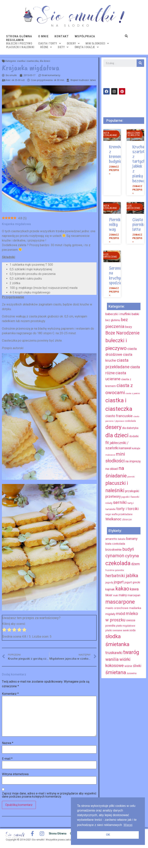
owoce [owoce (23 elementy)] (130, 620)
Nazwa (7, 743)
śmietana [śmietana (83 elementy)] (115, 672)
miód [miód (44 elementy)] (120, 613)
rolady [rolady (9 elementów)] (108, 503)
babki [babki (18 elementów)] (135, 314)
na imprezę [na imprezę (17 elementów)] (133, 461)
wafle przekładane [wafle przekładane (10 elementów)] (122, 514)
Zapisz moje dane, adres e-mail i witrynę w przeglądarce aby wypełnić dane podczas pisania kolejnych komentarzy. (49, 795)
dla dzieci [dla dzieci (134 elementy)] (117, 435)
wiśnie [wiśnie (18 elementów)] (128, 666)
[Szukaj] (140, 63)
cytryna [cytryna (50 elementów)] (132, 555)
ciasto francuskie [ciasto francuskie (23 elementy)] (119, 416)
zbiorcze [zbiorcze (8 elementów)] (127, 519)
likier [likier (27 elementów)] (108, 595)
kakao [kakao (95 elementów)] (122, 589)
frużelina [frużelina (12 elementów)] (109, 570)
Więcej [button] (128, 825)
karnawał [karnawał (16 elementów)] (125, 448)
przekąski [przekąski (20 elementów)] (132, 491)
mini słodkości (97, 43)
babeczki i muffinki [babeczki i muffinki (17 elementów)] (118, 314)
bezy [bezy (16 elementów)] (128, 327)
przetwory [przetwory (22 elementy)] (113, 496)
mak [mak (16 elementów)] (115, 595)
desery (73, 43)
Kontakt (62, 36)
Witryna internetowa (15, 774)
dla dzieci (45, 61)
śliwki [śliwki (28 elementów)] (137, 666)
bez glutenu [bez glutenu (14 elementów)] (112, 320)
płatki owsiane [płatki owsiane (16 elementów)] (113, 630)
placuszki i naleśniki (20, 47)
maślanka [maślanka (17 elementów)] (135, 608)
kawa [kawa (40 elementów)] (134, 589)
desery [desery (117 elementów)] (113, 427)
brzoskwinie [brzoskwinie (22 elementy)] (113, 549)
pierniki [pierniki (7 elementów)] (131, 476)
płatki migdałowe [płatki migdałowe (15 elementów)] (125, 625)
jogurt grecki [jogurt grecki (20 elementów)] (132, 582)
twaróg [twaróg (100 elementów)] (131, 652)
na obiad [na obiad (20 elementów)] (111, 469)
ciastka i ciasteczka (28, 61)
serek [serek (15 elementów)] (126, 630)
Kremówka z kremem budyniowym (119, 154)
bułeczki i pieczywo (19, 43)
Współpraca (85, 36)
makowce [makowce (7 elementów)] (110, 454)
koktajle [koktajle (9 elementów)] (136, 448)
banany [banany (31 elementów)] (132, 539)
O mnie (43, 36)
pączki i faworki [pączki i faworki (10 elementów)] (130, 496)
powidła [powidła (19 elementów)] (110, 625)
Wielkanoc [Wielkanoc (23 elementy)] (113, 519)
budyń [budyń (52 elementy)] (128, 549)
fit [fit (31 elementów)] (107, 442)
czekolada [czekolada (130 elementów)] (117, 563)
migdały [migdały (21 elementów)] (110, 614)
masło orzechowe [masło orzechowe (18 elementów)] (116, 608)
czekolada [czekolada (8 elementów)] (130, 421)
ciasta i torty (49, 43)
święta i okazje (87, 47)
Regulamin (15, 40)
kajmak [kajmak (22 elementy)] (110, 589)
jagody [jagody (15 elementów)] (109, 582)
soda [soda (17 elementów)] (132, 630)
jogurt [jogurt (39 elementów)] (119, 582)
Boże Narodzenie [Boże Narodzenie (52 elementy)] (122, 333)
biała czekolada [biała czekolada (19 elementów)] (115, 543)
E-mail (7, 758)
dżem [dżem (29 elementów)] (135, 564)
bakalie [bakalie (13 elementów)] (121, 539)
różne (46, 47)
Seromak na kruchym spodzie (116, 275)
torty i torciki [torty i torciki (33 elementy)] (127, 508)
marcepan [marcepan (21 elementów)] (134, 595)
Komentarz (10, 693)
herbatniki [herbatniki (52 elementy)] (115, 575)
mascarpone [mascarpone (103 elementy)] (120, 602)
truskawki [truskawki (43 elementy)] (113, 652)
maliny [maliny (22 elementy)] (123, 595)
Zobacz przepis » (114, 170)
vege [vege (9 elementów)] (108, 514)
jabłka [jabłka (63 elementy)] (132, 575)
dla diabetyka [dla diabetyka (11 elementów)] (130, 428)
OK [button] (108, 834)
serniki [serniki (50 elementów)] (120, 502)
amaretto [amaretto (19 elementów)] (111, 539)
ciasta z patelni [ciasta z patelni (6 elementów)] (133, 393)
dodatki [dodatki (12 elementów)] (134, 436)
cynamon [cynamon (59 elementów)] (114, 555)
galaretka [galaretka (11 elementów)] (119, 570)
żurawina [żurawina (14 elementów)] (131, 673)
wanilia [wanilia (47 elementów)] (112, 659)
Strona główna (19, 36)
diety (63, 47)
